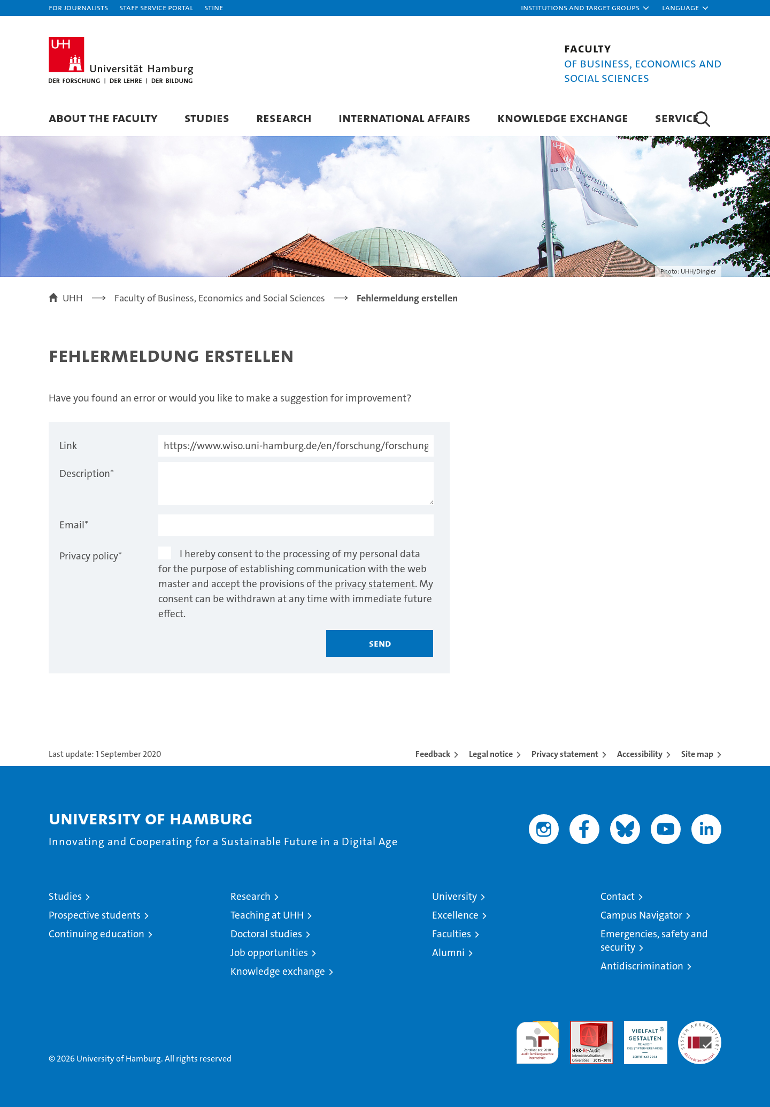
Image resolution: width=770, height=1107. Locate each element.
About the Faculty (103, 117)
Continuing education (96, 934)
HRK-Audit (643, 1026)
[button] (585, 8)
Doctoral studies (266, 934)
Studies (206, 117)
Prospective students (95, 915)
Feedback (432, 754)
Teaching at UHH (267, 915)
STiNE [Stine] (213, 7)
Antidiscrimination (641, 966)
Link (68, 445)
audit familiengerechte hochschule (537, 1038)
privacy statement (375, 583)
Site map (697, 754)
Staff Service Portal (156, 7)
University (454, 896)
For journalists (78, 7)
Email (73, 525)
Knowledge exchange (562, 117)
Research (284, 117)
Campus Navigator (641, 915)
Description (86, 473)
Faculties (451, 934)
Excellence (455, 915)
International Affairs (404, 117)
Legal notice (491, 754)
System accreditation (699, 1032)
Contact (617, 896)
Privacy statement (565, 754)
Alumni (448, 952)
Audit (580, 1026)
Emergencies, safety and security (654, 940)
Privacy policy (90, 556)
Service (677, 117)
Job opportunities (269, 952)
